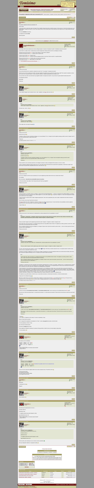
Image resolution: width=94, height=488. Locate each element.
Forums (21, 6)
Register (74, 0)
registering (46, 40)
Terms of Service (71, 484)
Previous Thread (45, 448)
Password (62, 10)
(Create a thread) (23, 10)
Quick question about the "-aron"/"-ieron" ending (26, 475)
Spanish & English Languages (45, 9)
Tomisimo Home (62, 484)
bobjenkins (27, 337)
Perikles (24, 99)
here (45, 92)
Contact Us (58, 484)
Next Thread (49, 448)
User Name (62, 9)
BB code (30, 463)
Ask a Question (24, 9)
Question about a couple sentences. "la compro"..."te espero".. (28, 472)
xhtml (33, 486)
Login (72, 0)
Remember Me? (72, 9)
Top (75, 484)
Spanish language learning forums (35, 9)
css (34, 486)
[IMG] (30, 464)
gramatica (21, 22)
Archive (67, 484)
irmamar (26, 88)
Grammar (52, 9)
